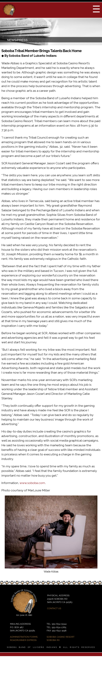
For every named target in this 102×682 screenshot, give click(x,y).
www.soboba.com (32, 483)
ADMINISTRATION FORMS (24, 636)
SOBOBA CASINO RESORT (60, 636)
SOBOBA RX (53, 640)
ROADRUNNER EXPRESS (23, 640)
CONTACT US (54, 608)
